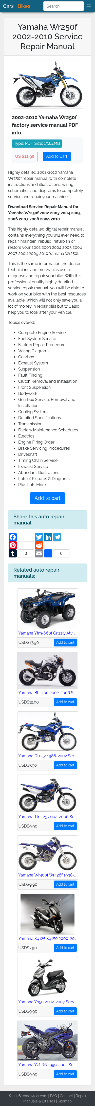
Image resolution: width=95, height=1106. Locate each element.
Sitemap (65, 1101)
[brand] (89, 6)
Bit (44, 1101)
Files (51, 1101)
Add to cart (47, 498)
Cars (8, 6)
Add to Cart (56, 156)
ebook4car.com (34, 1096)
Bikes (24, 6)
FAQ (53, 1096)
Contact (66, 1096)
